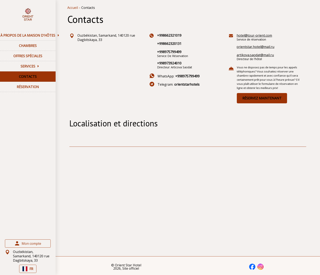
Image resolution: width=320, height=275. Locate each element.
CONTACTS (28, 76)
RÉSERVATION (28, 87)
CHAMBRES (28, 45)
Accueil (73, 7)
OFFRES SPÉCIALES (27, 56)
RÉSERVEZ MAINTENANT (261, 98)
